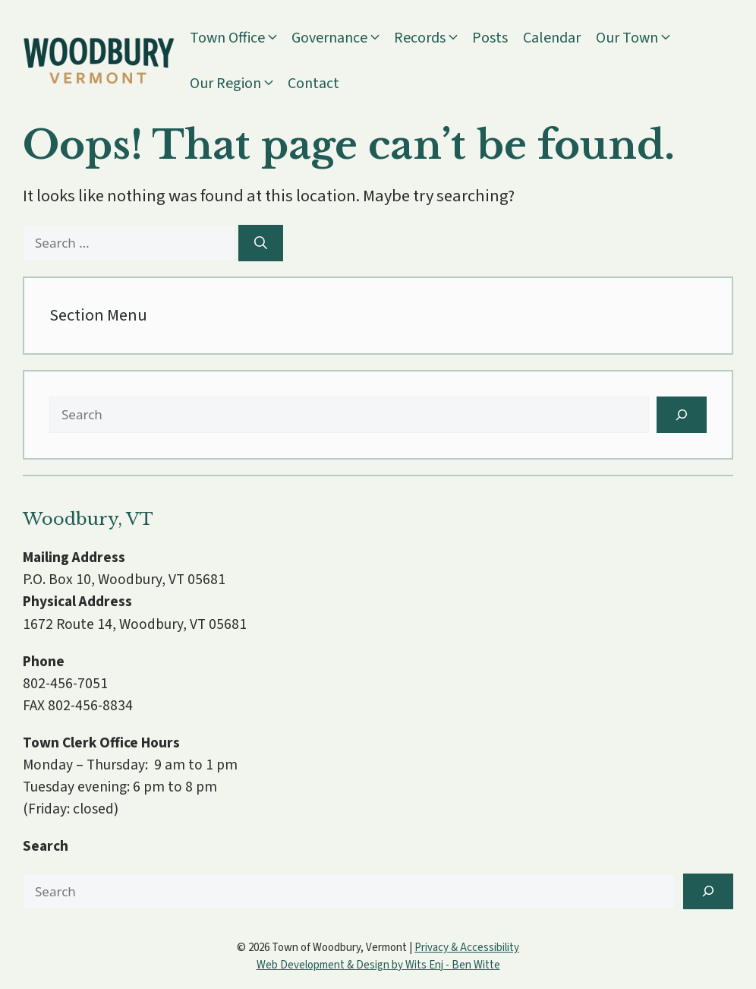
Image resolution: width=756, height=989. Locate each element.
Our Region (239, 83)
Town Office (240, 38)
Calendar (552, 38)
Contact (313, 83)
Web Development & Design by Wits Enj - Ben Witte (378, 965)
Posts (490, 38)
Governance (342, 38)
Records (433, 38)
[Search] (260, 243)
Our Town (640, 38)
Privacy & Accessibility (466, 948)
